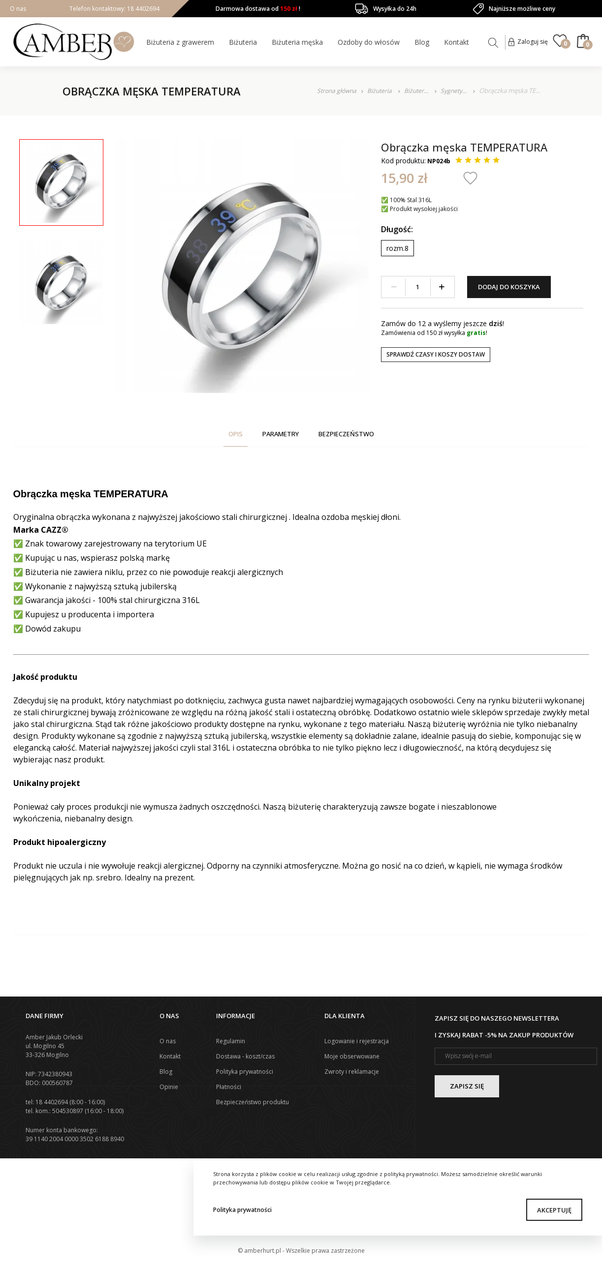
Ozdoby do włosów (369, 42)
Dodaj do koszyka (509, 286)
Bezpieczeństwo (346, 433)
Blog (421, 42)
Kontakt (456, 42)
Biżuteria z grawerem (180, 42)
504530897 (67, 1111)
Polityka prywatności (242, 1210)
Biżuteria (243, 42)
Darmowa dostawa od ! (258, 8)
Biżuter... (417, 91)
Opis (235, 433)
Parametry (280, 433)
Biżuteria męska (297, 42)
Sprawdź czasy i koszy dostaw (435, 354)
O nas (18, 8)
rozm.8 (397, 248)
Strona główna (336, 91)
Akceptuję (554, 1210)
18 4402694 (142, 8)
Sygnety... (454, 91)
